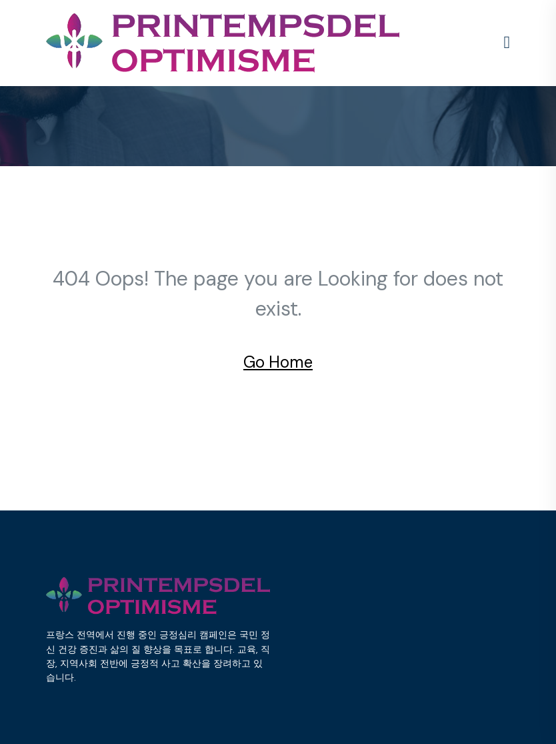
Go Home (278, 362)
